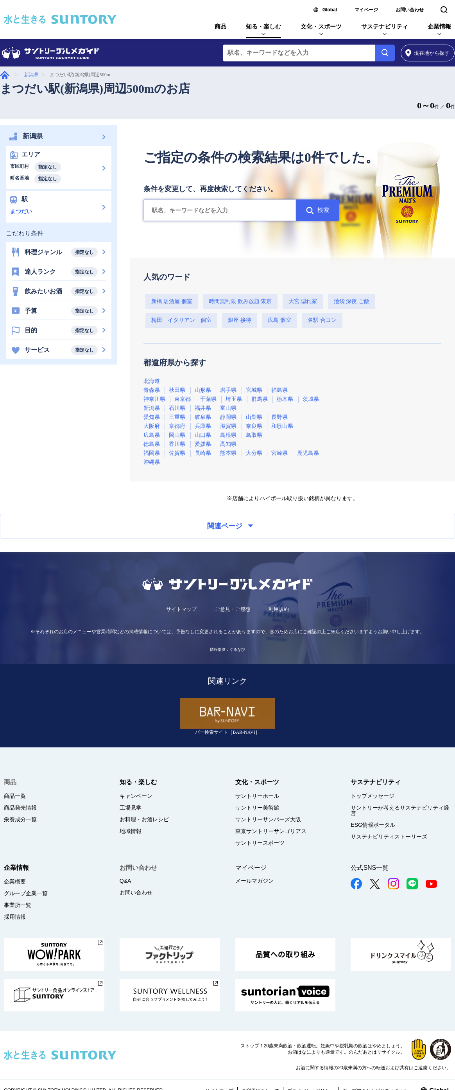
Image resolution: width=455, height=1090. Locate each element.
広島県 (151, 435)
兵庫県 (203, 426)
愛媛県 (203, 444)
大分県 (254, 453)
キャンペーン (136, 796)
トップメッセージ (372, 796)
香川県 (177, 444)
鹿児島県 (308, 453)
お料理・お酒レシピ (144, 819)
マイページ (366, 10)
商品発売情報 (20, 807)
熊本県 (228, 453)
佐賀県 (177, 453)
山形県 (203, 390)
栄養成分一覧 (20, 819)
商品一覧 (15, 796)
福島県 (279, 390)
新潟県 (31, 74)
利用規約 (279, 609)
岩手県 (228, 390)
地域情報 (131, 831)
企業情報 (439, 26)
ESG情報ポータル (373, 825)
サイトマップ (181, 609)
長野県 (279, 417)
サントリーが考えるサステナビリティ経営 (400, 810)
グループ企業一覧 (26, 893)
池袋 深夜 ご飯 (351, 301)
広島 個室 (279, 320)
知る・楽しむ (263, 26)
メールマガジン (254, 881)
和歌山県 (282, 426)
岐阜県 (203, 417)
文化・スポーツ (321, 26)
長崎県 (203, 453)
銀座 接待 (239, 320)
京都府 (177, 426)
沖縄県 (151, 462)
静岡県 (228, 417)
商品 (220, 26)
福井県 (203, 408)
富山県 (228, 408)
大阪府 (151, 426)
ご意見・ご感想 (233, 609)
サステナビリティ (384, 26)
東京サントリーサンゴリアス (270, 831)
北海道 (151, 381)
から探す (427, 53)
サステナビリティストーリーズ (389, 836)
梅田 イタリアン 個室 (181, 320)
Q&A (125, 881)
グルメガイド (4, 75)
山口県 (203, 435)
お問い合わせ (410, 10)
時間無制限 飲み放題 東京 (240, 301)
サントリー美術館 (257, 807)
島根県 (228, 435)
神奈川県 (154, 399)
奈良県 (254, 426)
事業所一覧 (17, 905)
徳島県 (151, 444)
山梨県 (254, 417)
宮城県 (254, 390)
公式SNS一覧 (370, 867)
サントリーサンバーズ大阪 (268, 819)
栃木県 (285, 399)
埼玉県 (234, 399)
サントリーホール (257, 796)
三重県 (177, 417)
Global (329, 10)
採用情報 (15, 917)
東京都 (182, 399)
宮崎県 (279, 453)
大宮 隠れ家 (302, 301)
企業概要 (15, 881)
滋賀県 (228, 426)
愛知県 (151, 417)
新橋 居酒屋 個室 (171, 301)
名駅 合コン (322, 320)
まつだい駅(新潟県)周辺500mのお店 (95, 88)
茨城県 (311, 399)
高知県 (228, 444)
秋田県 (177, 390)
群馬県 (259, 399)
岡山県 (177, 435)
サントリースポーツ (260, 843)
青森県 (151, 390)
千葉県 (208, 399)
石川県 (177, 408)
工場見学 (131, 807)
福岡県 (151, 453)
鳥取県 (254, 435)
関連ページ (230, 526)
